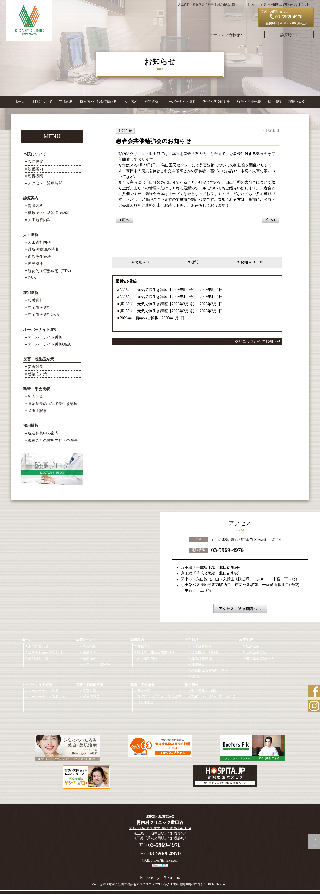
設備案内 (35, 169)
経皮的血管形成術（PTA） (50, 271)
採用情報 (30, 425)
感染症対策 (37, 374)
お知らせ (142, 262)
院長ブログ (296, 101)
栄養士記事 (37, 411)
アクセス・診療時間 (45, 183)
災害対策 (35, 367)
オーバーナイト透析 (40, 330)
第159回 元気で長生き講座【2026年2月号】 (158, 311)
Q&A (32, 278)
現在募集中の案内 (43, 433)
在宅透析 (30, 293)
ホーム (20, 101)
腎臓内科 (66, 101)
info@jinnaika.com (165, 860)
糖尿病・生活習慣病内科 (98, 101)
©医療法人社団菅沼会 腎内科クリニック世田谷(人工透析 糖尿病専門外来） (154, 884)
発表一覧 (35, 396)
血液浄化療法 (39, 256)
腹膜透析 (35, 300)
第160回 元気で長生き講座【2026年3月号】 (158, 304)
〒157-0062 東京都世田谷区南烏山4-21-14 (246, 539)
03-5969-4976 (227, 550)
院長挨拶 (35, 162)
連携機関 (35, 176)
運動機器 (35, 263)
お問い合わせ (38, 646)
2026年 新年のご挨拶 (139, 318)
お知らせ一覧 (251, 262)
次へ (271, 220)
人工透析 (30, 235)
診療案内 (30, 198)
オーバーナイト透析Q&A (49, 344)
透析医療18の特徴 (43, 249)
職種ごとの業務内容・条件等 (53, 440)
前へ (124, 220)
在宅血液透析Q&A (43, 314)
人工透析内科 (39, 220)
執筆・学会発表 (36, 389)
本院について (34, 154)
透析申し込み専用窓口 (45, 652)
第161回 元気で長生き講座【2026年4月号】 (158, 297)
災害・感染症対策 (38, 359)
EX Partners (170, 877)
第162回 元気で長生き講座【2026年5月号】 (158, 290)
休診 (195, 262)
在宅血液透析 (39, 307)
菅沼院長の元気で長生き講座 (53, 404)
